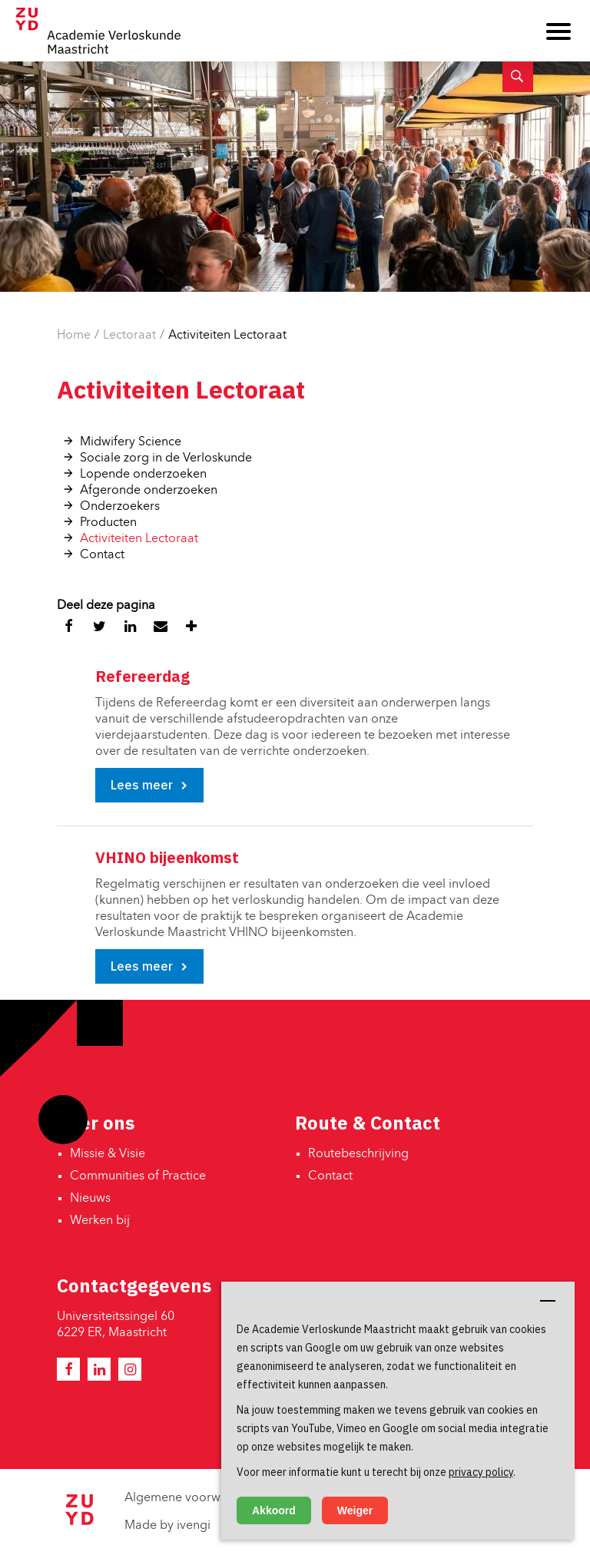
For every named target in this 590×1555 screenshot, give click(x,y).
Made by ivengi (167, 1526)
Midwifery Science (130, 442)
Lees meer (142, 784)
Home (74, 335)
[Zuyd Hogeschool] (79, 1522)
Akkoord (274, 1510)
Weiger (355, 1510)
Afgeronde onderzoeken (148, 491)
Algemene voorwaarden (192, 1498)
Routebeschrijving (358, 1154)
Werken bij (100, 1221)
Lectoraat (129, 335)
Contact (102, 555)
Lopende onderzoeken (143, 474)
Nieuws (90, 1199)
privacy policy (481, 1472)
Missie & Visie (107, 1154)
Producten (108, 523)
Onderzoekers (120, 507)
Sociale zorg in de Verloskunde (166, 458)
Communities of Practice (138, 1176)
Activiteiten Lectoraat (227, 335)
